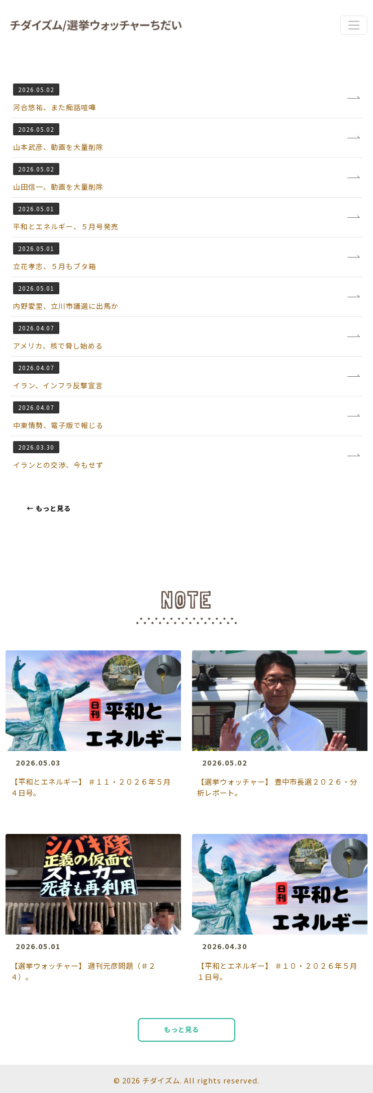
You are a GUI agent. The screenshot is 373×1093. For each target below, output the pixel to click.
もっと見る (49, 508)
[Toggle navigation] (353, 25)
